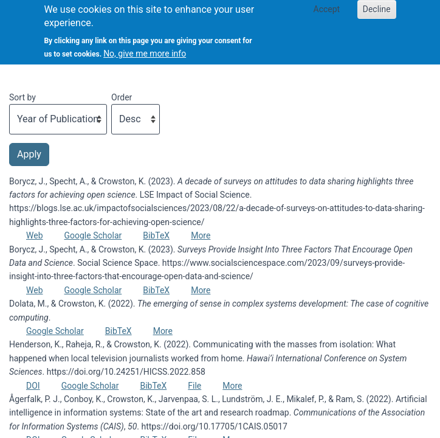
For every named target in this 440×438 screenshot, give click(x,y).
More (200, 235)
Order (121, 97)
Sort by (22, 97)
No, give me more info (144, 47)
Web (34, 235)
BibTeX (156, 235)
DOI (33, 386)
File (194, 386)
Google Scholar (93, 235)
